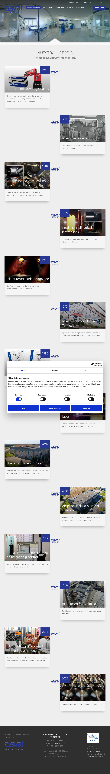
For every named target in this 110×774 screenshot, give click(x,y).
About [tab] (87, 370)
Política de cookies (93, 751)
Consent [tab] (23, 370)
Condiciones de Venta (95, 757)
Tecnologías (80, 8)
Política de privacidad (94, 749)
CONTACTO (99, 8)
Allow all (86, 408)
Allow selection (55, 408)
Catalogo (60, 8)
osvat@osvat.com (58, 743)
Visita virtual (48, 8)
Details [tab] (55, 370)
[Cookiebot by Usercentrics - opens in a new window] (92, 364)
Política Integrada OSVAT (96, 754)
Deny (24, 408)
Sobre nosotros (33, 8)
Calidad (70, 8)
